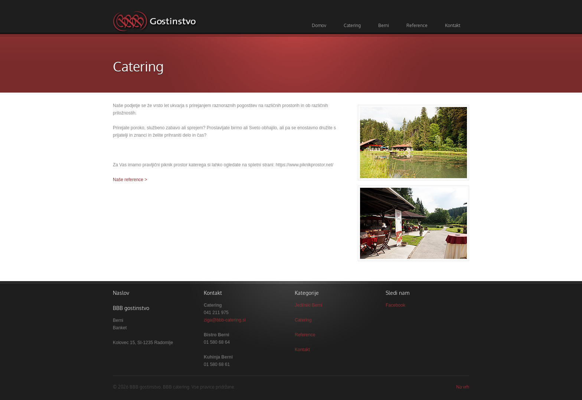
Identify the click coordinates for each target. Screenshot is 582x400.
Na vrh (462, 387)
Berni (383, 25)
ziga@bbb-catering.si (225, 320)
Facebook (395, 305)
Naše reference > (130, 179)
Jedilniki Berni (308, 305)
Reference (417, 25)
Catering (352, 25)
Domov (319, 25)
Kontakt (452, 25)
